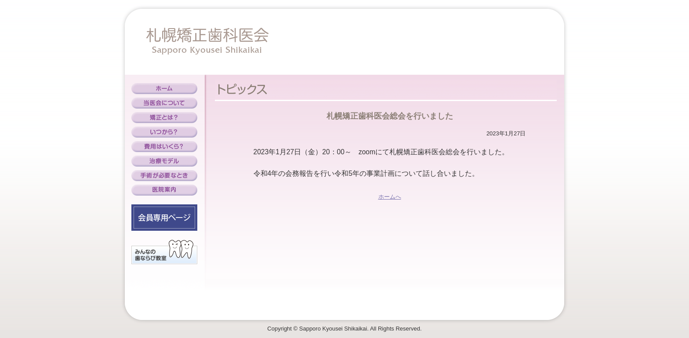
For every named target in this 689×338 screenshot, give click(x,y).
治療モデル (164, 161)
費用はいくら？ (164, 146)
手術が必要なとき (164, 175)
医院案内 (164, 190)
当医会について (164, 103)
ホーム (164, 88)
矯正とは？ (164, 117)
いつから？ (164, 132)
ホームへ (389, 196)
